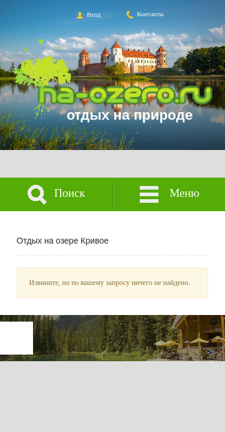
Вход (87, 14)
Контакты (144, 13)
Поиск (56, 194)
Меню (169, 194)
